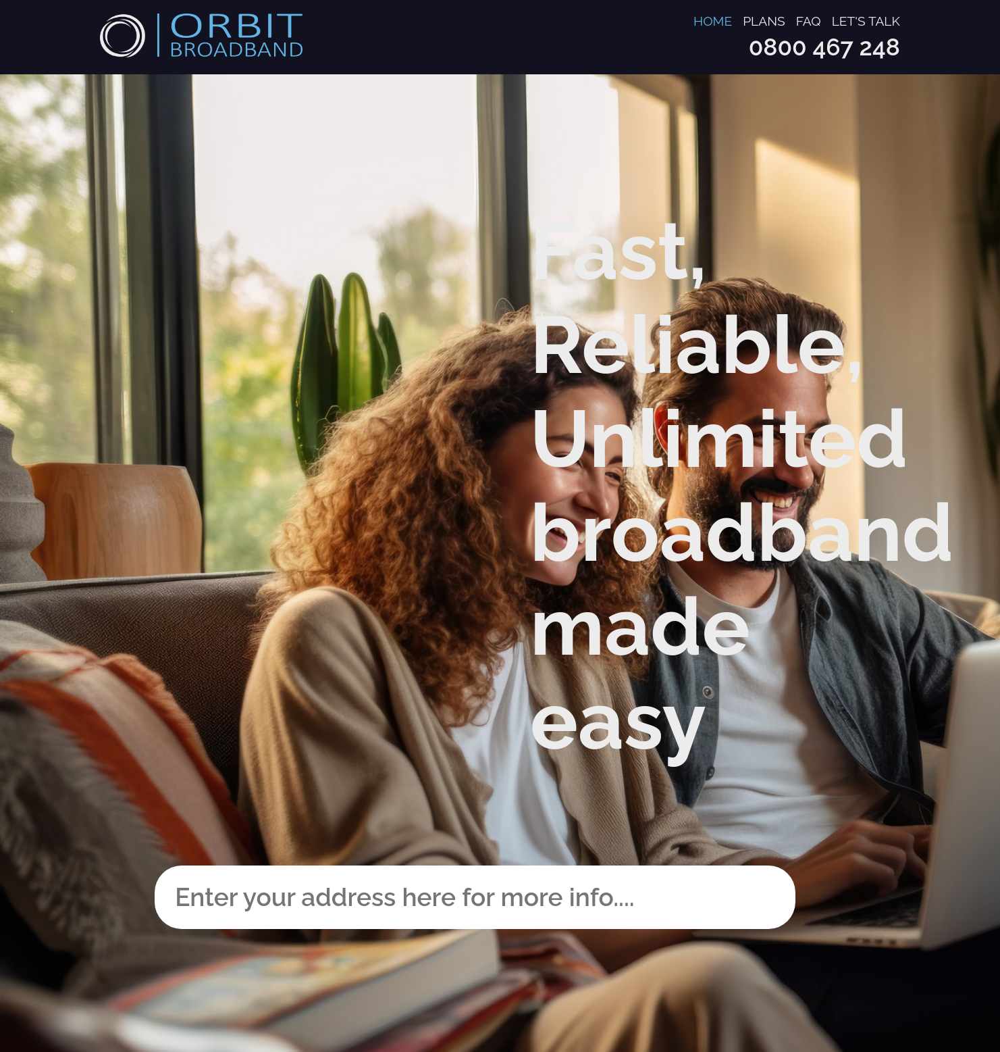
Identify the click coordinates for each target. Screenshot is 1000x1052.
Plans (764, 21)
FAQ (808, 21)
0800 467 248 (824, 47)
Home (712, 21)
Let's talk (866, 21)
